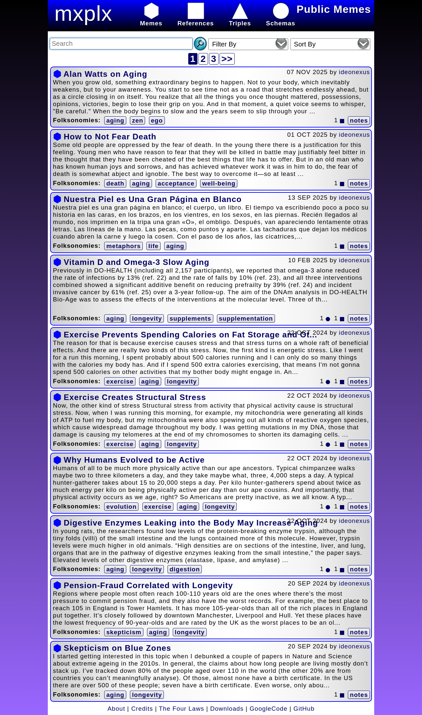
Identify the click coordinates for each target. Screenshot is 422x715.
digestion (184, 569)
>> (227, 59)
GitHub (304, 708)
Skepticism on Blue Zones (117, 648)
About (116, 708)
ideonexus (354, 72)
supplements (190, 318)
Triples (240, 20)
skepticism (123, 632)
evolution (121, 506)
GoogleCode (268, 708)
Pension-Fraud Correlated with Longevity (148, 585)
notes (359, 120)
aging (115, 120)
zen (137, 120)
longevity (147, 318)
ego (157, 120)
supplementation (246, 318)
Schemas (280, 20)
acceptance (176, 183)
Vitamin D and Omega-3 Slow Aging (136, 262)
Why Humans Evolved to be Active (134, 459)
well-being (218, 183)
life (153, 246)
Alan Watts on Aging (105, 74)
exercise (120, 381)
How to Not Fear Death (110, 136)
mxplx (83, 13)
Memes (151, 20)
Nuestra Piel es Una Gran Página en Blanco (153, 199)
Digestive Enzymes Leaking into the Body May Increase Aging (191, 522)
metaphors (123, 246)
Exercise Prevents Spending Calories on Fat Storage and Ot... (190, 334)
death (115, 183)
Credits (142, 708)
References (195, 20)
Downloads (227, 708)
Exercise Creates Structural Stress (135, 397)
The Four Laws (181, 708)
